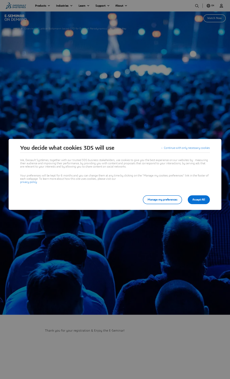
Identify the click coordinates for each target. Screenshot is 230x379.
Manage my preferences (162, 199)
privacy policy (28, 182)
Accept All (198, 199)
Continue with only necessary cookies (187, 148)
